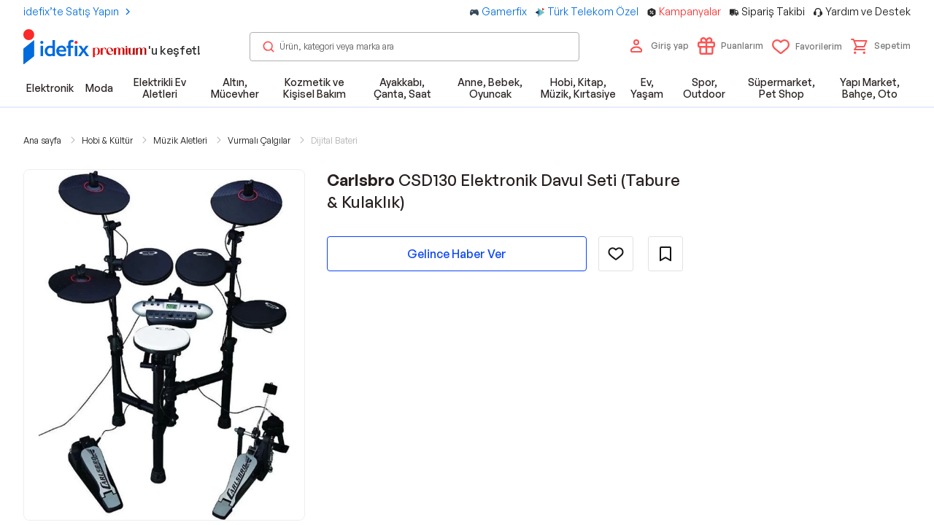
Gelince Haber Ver (456, 253)
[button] (881, 46)
